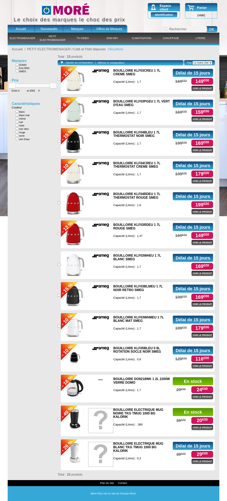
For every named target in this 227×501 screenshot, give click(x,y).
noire (20, 125)
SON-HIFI (112, 38)
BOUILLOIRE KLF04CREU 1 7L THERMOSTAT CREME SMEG (136, 164)
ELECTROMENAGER (22, 38)
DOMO (21, 64)
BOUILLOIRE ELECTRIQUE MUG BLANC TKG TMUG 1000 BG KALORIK (138, 447)
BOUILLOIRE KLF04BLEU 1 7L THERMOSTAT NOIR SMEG (136, 134)
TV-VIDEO (83, 38)
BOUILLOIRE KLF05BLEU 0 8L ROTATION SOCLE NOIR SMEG (137, 349)
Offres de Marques (109, 29)
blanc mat (22, 115)
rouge (20, 132)
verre (20, 135)
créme (21, 118)
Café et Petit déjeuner (90, 49)
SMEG (21, 71)
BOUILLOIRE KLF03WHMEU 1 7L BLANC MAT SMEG (138, 319)
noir (19, 122)
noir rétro (22, 128)
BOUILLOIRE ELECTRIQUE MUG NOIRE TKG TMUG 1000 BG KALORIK (138, 413)
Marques (77, 29)
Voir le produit (202, 88)
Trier (189, 62)
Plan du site (107, 482)
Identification (164, 14)
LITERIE (200, 38)
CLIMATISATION (141, 38)
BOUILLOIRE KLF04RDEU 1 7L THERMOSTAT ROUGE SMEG (136, 195)
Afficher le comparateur (110, 62)
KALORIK (22, 68)
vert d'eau (23, 139)
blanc (20, 111)
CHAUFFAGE (171, 38)
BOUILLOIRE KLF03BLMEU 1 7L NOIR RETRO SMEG (138, 288)
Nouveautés (49, 29)
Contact (122, 482)
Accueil (21, 29)
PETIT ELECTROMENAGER (52, 38)
